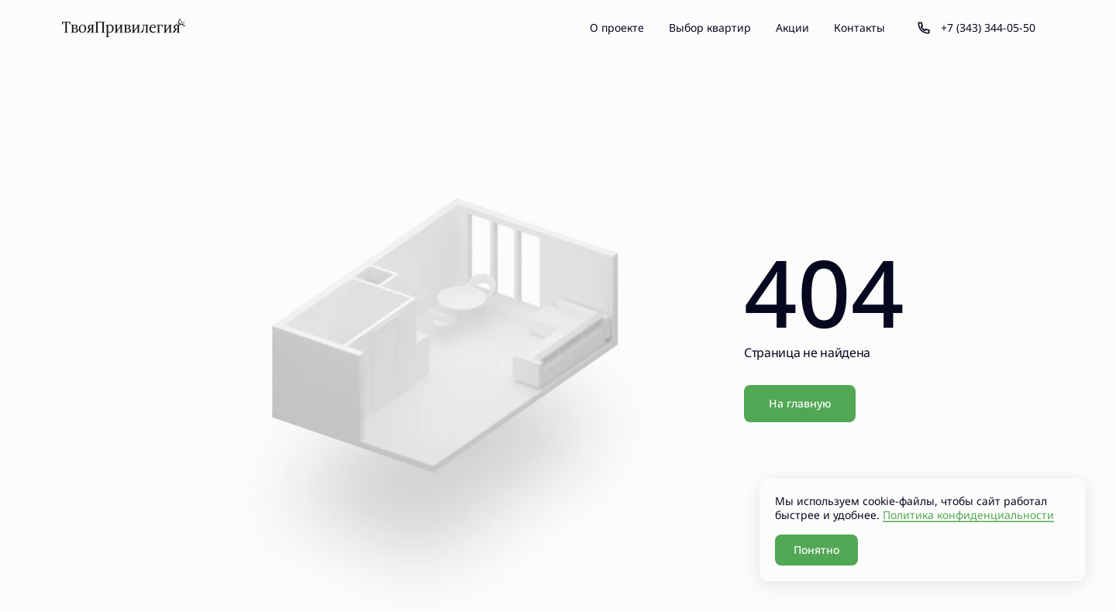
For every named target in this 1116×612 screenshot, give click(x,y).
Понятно (816, 549)
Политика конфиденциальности (968, 514)
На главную (800, 403)
